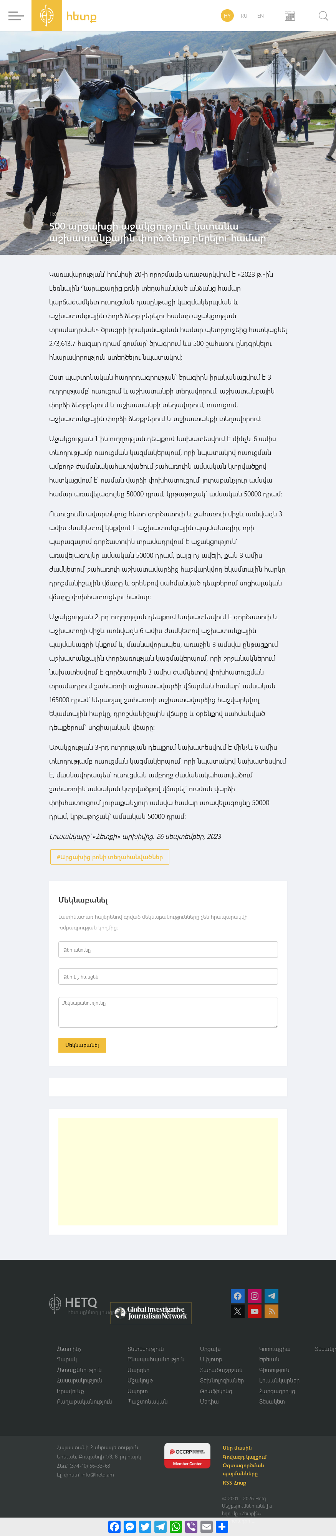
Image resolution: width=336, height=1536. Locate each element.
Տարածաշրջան (221, 1370)
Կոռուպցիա (275, 1348)
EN (260, 15)
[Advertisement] (168, 1171)
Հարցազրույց (277, 1391)
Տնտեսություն (145, 1348)
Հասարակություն (80, 1380)
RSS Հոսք (234, 1482)
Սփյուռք (211, 1359)
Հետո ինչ (69, 1348)
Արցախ (210, 1348)
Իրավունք (70, 1391)
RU (244, 15)
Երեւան (269, 1359)
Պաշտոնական (147, 1401)
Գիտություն (274, 1370)
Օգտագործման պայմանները (243, 1469)
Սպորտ (137, 1391)
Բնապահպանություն (156, 1359)
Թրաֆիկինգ (216, 1391)
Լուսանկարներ (279, 1380)
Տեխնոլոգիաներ (222, 1380)
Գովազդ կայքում (245, 1456)
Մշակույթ (140, 1380)
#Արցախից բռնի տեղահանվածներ (110, 857)
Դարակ (67, 1359)
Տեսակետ (272, 1401)
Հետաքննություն (79, 1370)
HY (227, 15)
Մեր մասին (237, 1447)
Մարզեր (138, 1370)
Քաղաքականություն (84, 1401)
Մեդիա (209, 1401)
